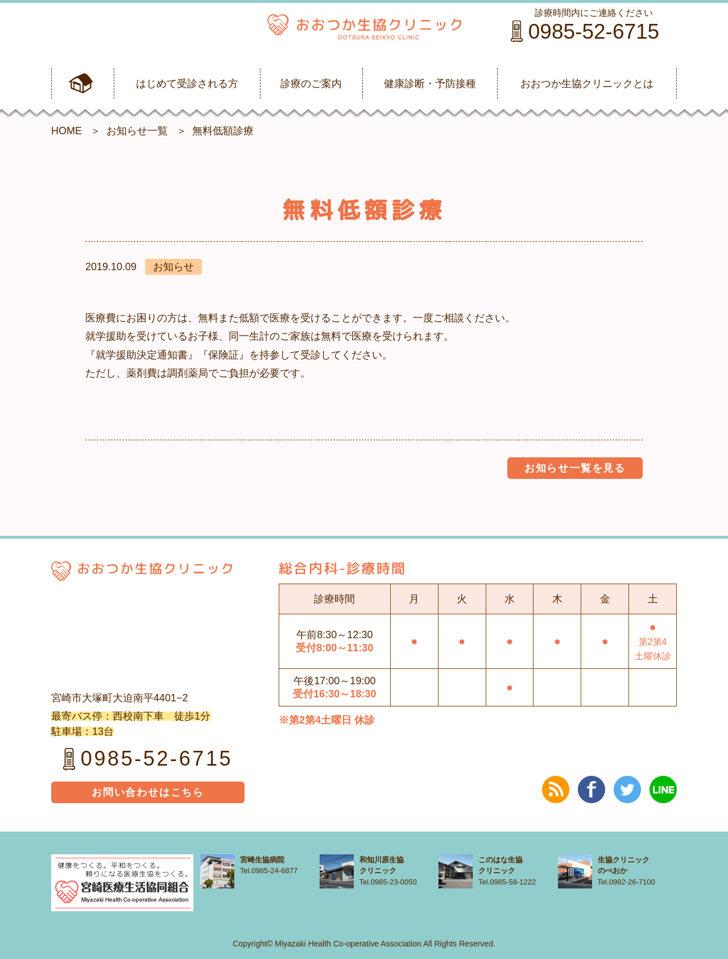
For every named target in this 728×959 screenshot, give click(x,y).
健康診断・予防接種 (430, 83)
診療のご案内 (311, 83)
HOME (66, 131)
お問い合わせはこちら (148, 792)
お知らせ (173, 266)
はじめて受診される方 (187, 83)
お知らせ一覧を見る (575, 468)
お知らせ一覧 (137, 131)
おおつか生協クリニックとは (586, 83)
